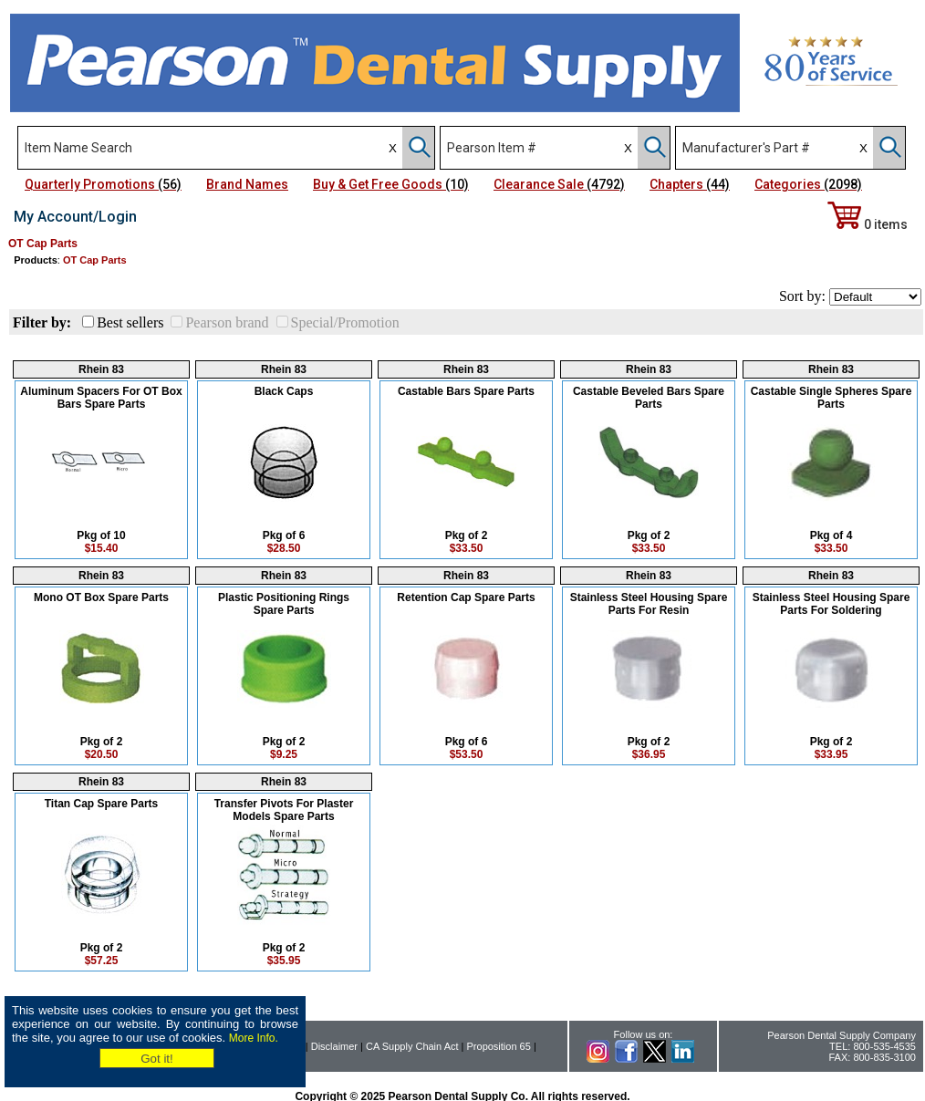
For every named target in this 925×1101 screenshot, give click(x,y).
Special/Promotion (345, 322)
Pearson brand (226, 322)
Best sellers (130, 322)
